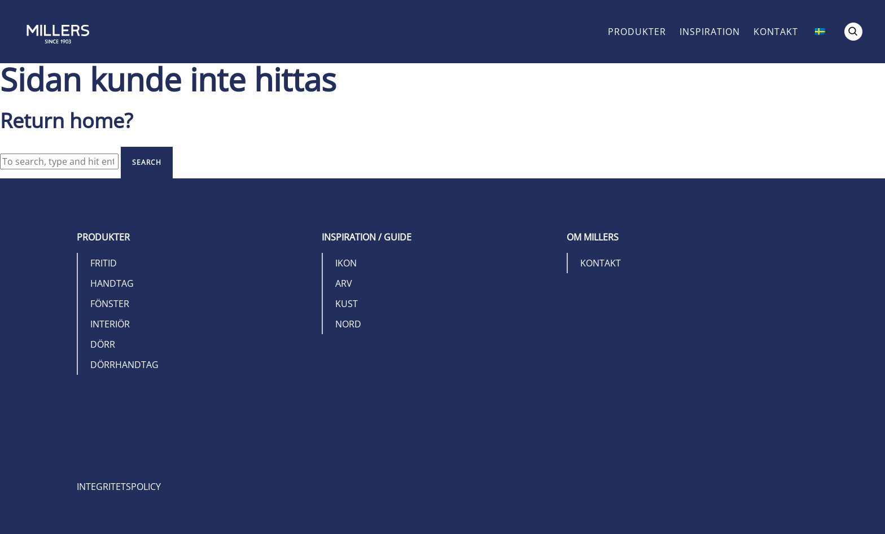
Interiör (110, 324)
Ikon (346, 263)
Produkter (637, 31)
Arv (343, 283)
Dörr (102, 344)
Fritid (103, 263)
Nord (348, 324)
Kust (346, 303)
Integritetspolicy (119, 486)
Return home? (66, 120)
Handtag (112, 283)
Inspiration (710, 31)
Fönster (109, 303)
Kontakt (775, 31)
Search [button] (146, 162)
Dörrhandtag (124, 364)
